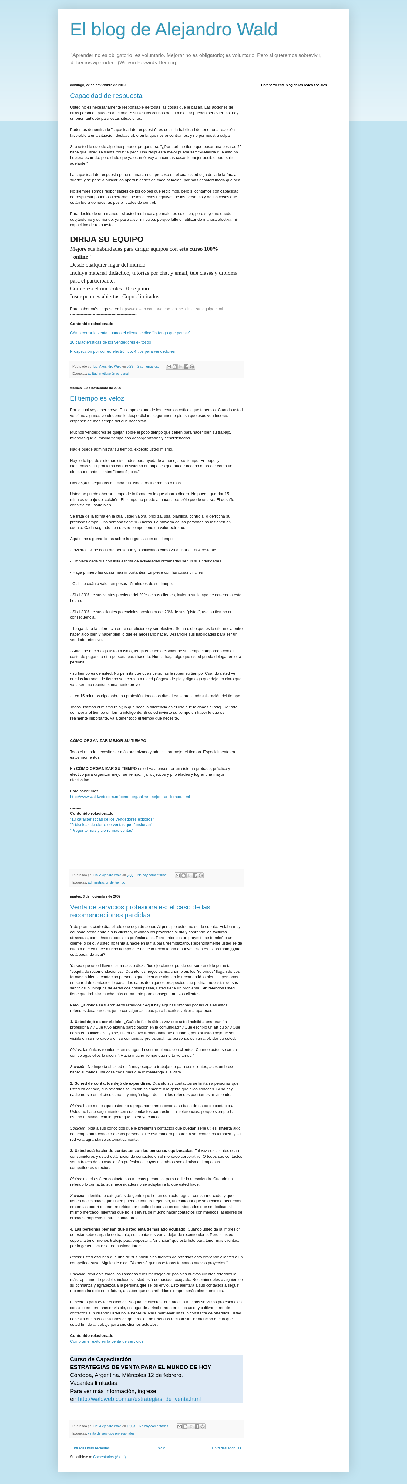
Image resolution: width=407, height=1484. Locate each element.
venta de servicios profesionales (111, 1433)
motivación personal (114, 373)
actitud (93, 373)
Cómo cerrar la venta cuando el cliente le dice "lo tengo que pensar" (130, 333)
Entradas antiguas (226, 1448)
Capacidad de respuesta (106, 95)
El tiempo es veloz (97, 398)
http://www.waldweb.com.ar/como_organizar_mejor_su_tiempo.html (130, 796)
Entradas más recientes (91, 1448)
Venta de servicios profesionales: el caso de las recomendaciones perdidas (140, 911)
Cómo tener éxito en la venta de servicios (106, 1341)
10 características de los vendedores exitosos (110, 342)
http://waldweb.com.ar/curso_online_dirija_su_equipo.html (171, 309)
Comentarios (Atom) (109, 1457)
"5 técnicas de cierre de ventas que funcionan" (111, 824)
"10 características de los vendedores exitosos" (112, 819)
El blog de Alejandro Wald (174, 29)
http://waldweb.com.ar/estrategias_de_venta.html (139, 1399)
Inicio (161, 1448)
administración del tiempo (106, 882)
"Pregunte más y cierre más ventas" (101, 830)
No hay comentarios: (152, 875)
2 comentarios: (148, 366)
